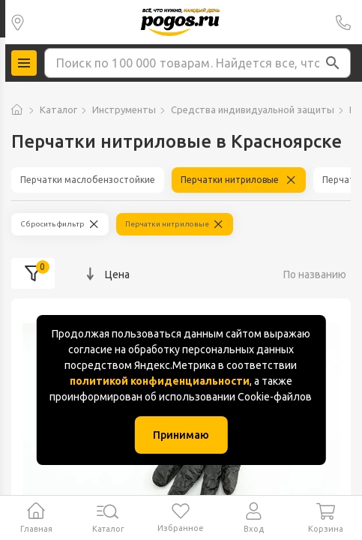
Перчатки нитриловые (230, 179)
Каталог (58, 109)
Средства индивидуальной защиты (252, 109)
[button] (333, 63)
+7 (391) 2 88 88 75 (343, 22)
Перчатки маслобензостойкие (87, 179)
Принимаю (181, 435)
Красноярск (17, 22)
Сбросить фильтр (52, 224)
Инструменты (124, 109)
